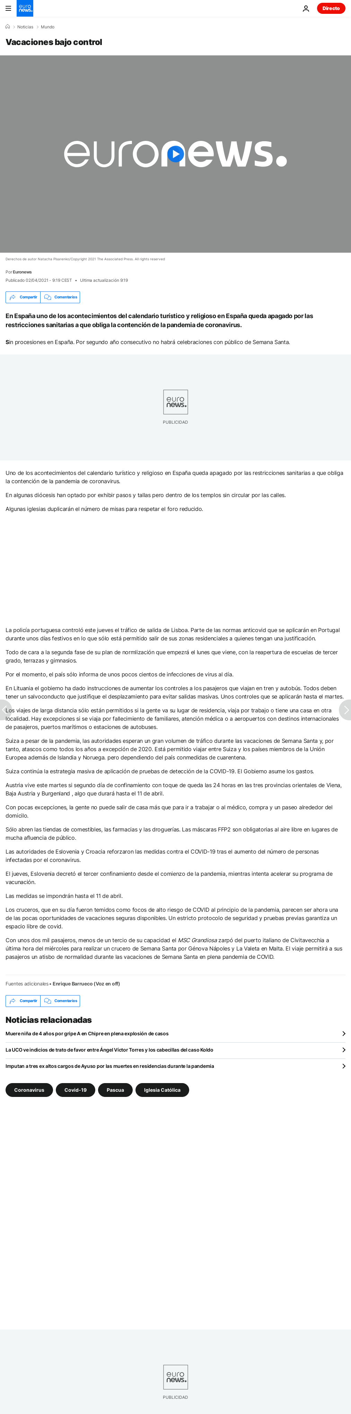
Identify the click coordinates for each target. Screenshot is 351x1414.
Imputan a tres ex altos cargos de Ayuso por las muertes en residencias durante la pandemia (110, 1066)
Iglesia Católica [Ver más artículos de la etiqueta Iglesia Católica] (162, 1089)
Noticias (25, 27)
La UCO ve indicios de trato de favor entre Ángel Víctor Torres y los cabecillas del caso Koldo (109, 1050)
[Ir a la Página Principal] (25, 8)
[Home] (8, 26)
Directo (331, 8)
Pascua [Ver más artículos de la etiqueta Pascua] (115, 1089)
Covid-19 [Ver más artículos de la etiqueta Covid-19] (75, 1089)
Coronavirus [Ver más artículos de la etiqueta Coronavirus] (29, 1089)
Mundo (47, 27)
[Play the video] (175, 154)
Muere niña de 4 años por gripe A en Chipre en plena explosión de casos (87, 1033)
